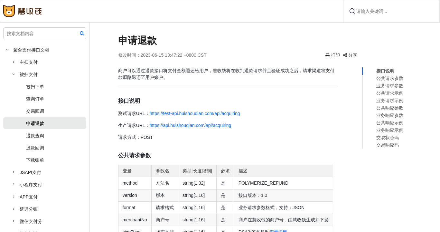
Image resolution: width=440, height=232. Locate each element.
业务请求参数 (389, 85)
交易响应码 (387, 145)
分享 (356, 55)
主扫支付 (29, 62)
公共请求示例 (389, 93)
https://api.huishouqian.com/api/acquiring (209, 125)
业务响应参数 (389, 115)
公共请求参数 (389, 78)
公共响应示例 (389, 122)
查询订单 (35, 99)
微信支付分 (31, 221)
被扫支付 (29, 74)
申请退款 (35, 123)
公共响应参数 (389, 108)
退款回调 (35, 147)
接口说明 (385, 70)
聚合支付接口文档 (31, 50)
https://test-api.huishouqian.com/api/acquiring (213, 113)
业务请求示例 (389, 100)
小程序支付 (31, 184)
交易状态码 (387, 137)
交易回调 (35, 111)
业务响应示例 (389, 130)
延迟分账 (29, 209)
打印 (338, 55)
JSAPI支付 (30, 172)
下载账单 (35, 160)
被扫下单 (35, 86)
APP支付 (29, 196)
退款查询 (35, 135)
